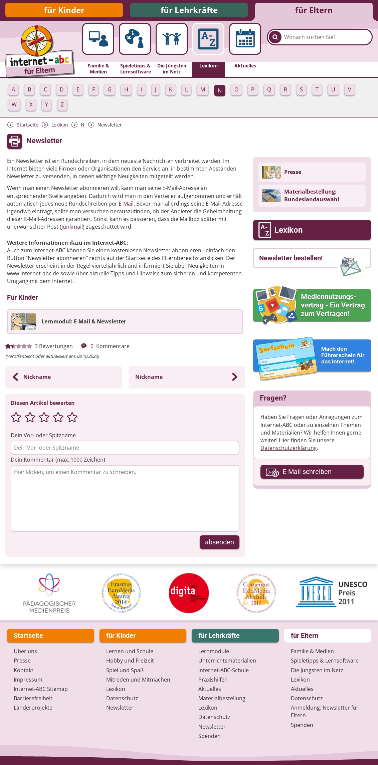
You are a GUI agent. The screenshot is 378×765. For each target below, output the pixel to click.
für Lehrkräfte (189, 10)
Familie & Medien (312, 651)
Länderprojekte (33, 707)
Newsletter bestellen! (291, 260)
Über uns (25, 651)
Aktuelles (209, 689)
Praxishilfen (213, 679)
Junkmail (72, 228)
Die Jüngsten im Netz (317, 670)
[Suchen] (275, 44)
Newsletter (120, 707)
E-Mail (126, 205)
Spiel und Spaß (125, 670)
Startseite (27, 126)
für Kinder (64, 10)
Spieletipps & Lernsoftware (325, 660)
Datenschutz (122, 698)
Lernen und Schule (129, 651)
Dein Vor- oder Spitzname (43, 437)
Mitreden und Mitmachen (138, 679)
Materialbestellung (221, 698)
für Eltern (314, 10)
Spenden (209, 736)
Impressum (28, 679)
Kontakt (23, 670)
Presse (22, 660)
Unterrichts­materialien (227, 660)
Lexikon (59, 126)
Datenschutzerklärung (288, 450)
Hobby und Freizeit (130, 660)
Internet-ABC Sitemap (41, 689)
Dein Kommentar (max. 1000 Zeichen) (58, 461)
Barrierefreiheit (33, 698)
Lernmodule (213, 651)
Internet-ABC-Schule (223, 670)
